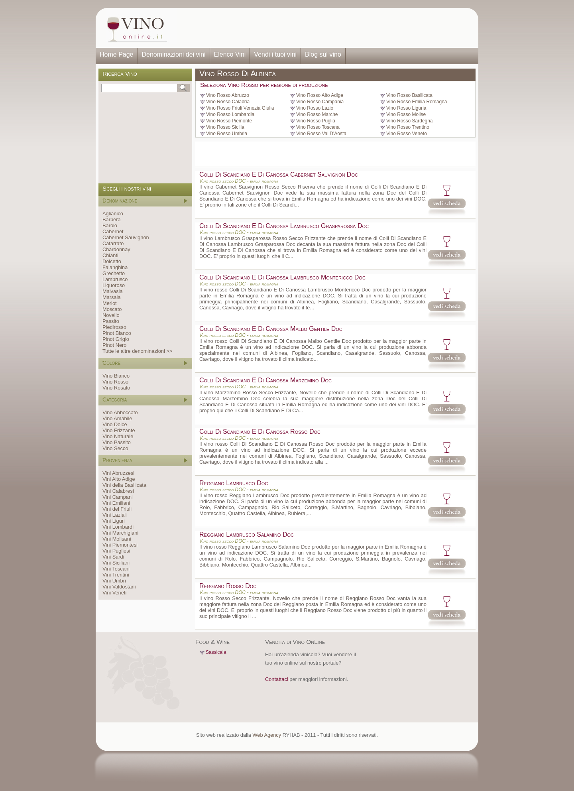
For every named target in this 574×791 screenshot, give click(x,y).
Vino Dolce (114, 424)
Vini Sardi (113, 557)
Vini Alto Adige (118, 479)
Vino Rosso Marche (317, 114)
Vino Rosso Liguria (406, 108)
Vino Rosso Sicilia (225, 127)
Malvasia (112, 291)
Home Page (117, 54)
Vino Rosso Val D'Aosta (321, 133)
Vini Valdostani (119, 587)
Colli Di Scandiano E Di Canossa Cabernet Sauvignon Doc (278, 174)
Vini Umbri (114, 581)
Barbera (111, 219)
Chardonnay (116, 249)
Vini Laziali (114, 515)
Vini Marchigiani (120, 533)
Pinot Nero (114, 345)
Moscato (112, 309)
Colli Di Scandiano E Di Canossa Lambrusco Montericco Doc (282, 277)
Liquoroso (113, 285)
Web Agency (266, 735)
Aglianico (112, 213)
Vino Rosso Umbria (226, 133)
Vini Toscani (116, 569)
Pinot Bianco (116, 333)
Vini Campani (117, 497)
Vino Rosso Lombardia (230, 114)
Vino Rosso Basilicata (409, 95)
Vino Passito (116, 442)
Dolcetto (111, 261)
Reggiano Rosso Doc (227, 585)
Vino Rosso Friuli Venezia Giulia (240, 108)
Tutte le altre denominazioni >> (137, 351)
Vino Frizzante (118, 430)
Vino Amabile (117, 418)
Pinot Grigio (115, 339)
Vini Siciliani (116, 563)
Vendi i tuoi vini (275, 54)
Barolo (109, 225)
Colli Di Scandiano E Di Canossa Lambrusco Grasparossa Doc (284, 225)
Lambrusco (115, 279)
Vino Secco (115, 448)
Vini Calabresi (118, 491)
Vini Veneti (114, 593)
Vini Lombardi (118, 527)
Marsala (111, 297)
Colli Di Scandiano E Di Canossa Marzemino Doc (265, 380)
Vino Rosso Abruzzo (227, 95)
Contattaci (276, 679)
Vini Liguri (113, 521)
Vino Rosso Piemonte (229, 121)
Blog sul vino (323, 54)
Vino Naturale (117, 436)
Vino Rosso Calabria (228, 101)
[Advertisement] (325, 28)
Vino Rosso (115, 382)
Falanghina (115, 267)
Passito (110, 321)
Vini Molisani (116, 539)
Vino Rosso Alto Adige (319, 95)
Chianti (110, 255)
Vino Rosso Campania (320, 101)
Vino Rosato (116, 388)
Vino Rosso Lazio (314, 108)
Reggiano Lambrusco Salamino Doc (246, 534)
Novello (111, 315)
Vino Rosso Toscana (318, 127)
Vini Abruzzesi (118, 473)
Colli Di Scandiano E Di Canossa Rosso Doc (259, 431)
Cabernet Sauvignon (125, 237)
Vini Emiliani (116, 503)
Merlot (109, 303)
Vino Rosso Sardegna (409, 121)
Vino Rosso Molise (406, 114)
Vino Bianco (116, 376)
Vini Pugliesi (116, 551)
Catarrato (113, 243)
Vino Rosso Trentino (407, 127)
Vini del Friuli (117, 509)
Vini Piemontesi (120, 545)
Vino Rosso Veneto (406, 133)
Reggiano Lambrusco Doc (233, 483)
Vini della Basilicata (124, 485)
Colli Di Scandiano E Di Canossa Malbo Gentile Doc (270, 328)
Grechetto (113, 273)
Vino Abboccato (120, 412)
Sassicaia (216, 652)
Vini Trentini (115, 575)
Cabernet (113, 231)
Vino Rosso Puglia (315, 121)
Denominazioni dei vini (174, 54)
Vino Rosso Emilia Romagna (416, 101)
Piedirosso (114, 327)
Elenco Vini (230, 54)
